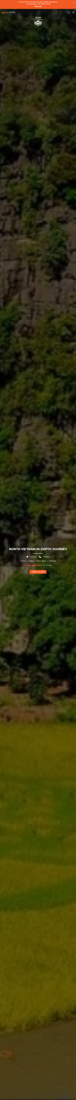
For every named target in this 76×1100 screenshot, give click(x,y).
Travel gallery (38, 572)
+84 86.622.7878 (44, 4)
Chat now (38, 6)
